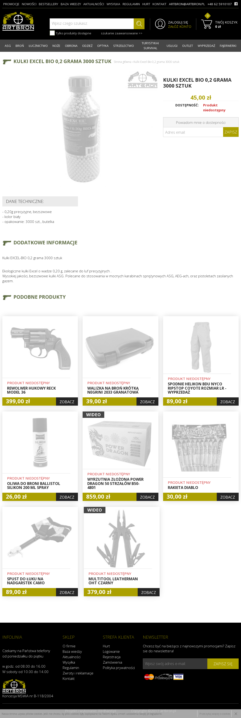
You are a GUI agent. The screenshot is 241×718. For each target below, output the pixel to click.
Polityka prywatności (119, 667)
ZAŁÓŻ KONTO (179, 26)
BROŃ (20, 46)
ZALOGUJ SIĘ (178, 22)
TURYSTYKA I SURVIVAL (150, 45)
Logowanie (111, 651)
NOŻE (56, 46)
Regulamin (71, 667)
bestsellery (48, 4)
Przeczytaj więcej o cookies (214, 713)
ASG (8, 46)
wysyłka (113, 4)
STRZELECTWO (123, 46)
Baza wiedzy (72, 651)
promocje (11, 4)
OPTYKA (102, 46)
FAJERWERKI (228, 46)
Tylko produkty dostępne (70, 33)
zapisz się (223, 663)
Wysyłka (69, 662)
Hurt (106, 646)
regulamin (131, 4)
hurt (146, 4)
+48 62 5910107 (219, 4)
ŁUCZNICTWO (38, 46)
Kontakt (69, 678)
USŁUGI (172, 46)
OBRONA (71, 46)
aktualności (93, 4)
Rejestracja (111, 656)
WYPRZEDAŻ (206, 46)
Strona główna (122, 62)
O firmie (69, 646)
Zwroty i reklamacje (78, 673)
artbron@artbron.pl (187, 4)
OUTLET (187, 46)
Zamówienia (112, 662)
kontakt (159, 4)
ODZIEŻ (87, 46)
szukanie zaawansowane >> (121, 33)
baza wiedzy (71, 4)
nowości (29, 4)
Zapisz (231, 132)
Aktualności (71, 656)
